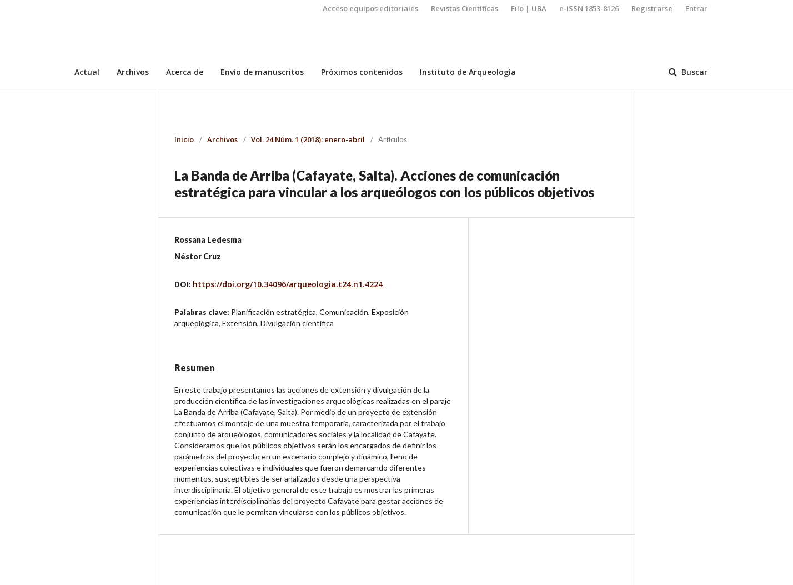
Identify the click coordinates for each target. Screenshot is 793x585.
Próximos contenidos (362, 72)
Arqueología (112, 47)
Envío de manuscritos (262, 72)
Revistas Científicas (464, 8)
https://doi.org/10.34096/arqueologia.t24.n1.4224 (288, 284)
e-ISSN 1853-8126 (589, 8)
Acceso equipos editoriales (370, 8)
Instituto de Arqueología (468, 72)
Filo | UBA (528, 8)
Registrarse (651, 8)
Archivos (133, 72)
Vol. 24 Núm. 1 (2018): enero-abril (308, 139)
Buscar (693, 72)
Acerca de (184, 72)
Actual (86, 72)
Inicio (184, 139)
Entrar (696, 8)
